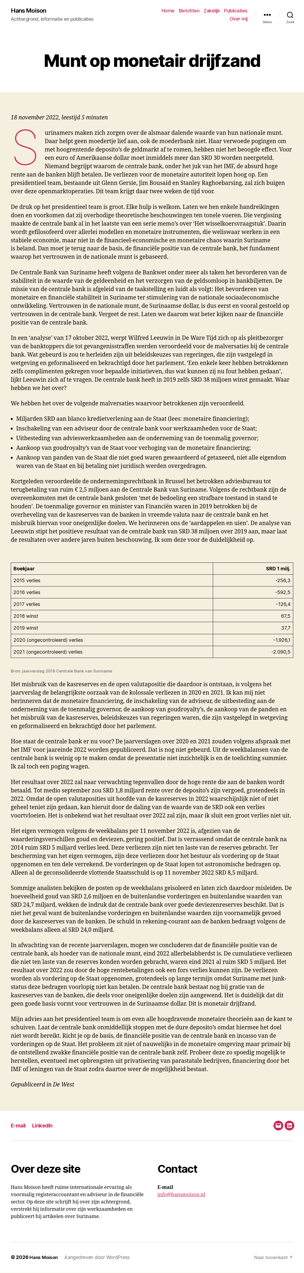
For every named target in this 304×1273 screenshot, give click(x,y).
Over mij (239, 19)
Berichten (189, 11)
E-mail (19, 1126)
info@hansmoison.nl (181, 1195)
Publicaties (236, 11)
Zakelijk (212, 11)
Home (168, 11)
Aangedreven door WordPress (98, 1258)
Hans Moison (30, 11)
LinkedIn (45, 1126)
